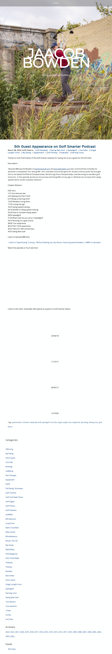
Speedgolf (72, 150)
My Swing (26, 153)
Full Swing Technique (14, 488)
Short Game (10, 458)
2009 (75, 632)
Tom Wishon (11, 602)
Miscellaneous (11, 536)
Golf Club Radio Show (14, 497)
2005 (94, 632)
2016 (41, 632)
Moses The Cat (12, 541)
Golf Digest (10, 501)
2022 (12, 632)
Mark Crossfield (12, 527)
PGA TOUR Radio (12, 558)
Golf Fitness (52, 153)
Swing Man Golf (58, 150)
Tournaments (11, 606)
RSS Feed (11, 649)
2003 (8, 636)
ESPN (8, 484)
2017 (36, 632)
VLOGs (8, 615)
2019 (27, 632)
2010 (70, 632)
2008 (80, 632)
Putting (9, 567)
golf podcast (17, 422)
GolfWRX (9, 514)
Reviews (9, 571)
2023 (8, 632)
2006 (89, 632)
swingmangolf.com (42, 169)
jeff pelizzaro (11, 519)
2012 (60, 632)
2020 (22, 632)
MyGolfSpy (10, 549)
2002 (12, 636)
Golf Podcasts (41, 150)
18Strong (9, 449)
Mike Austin (10, 532)
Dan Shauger (11, 475)
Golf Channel (11, 493)
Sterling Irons (77, 153)
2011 (65, 632)
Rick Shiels (10, 575)
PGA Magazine (12, 554)
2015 (46, 632)
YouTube (84, 150)
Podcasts (64, 153)
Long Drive (10, 523)
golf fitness (12, 427)
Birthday (9, 466)
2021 (17, 632)
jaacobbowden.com (62, 169)
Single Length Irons (65, 422)
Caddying (9, 471)
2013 (56, 632)
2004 (99, 632)
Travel (8, 610)
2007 (85, 632)
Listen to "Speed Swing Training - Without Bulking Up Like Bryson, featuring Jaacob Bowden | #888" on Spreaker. (55, 242)
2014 (51, 632)
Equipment (39, 153)
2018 (32, 632)
